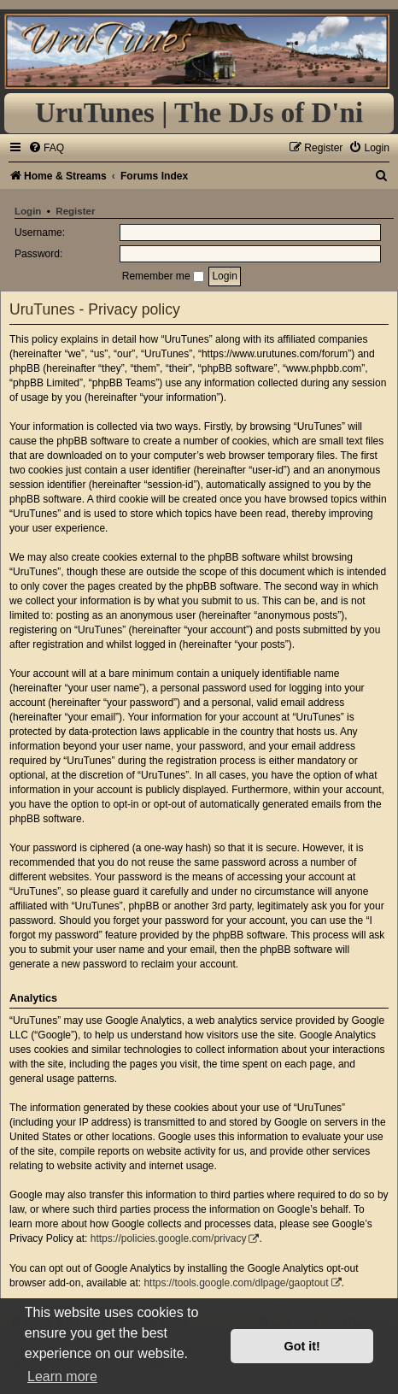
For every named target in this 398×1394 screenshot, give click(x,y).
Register (75, 211)
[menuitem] (46, 148)
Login (28, 211)
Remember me (163, 276)
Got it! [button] (302, 1346)
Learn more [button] (62, 1376)
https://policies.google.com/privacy (169, 1238)
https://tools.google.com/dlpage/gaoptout (235, 1283)
